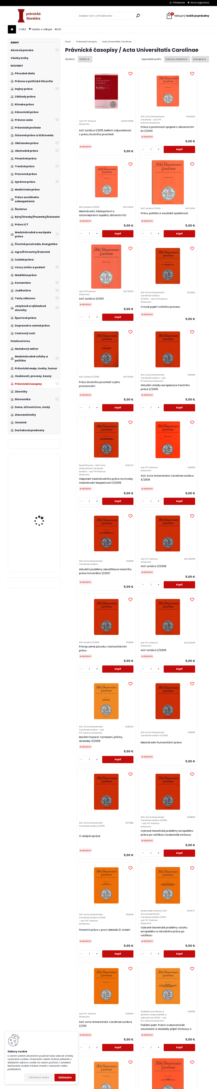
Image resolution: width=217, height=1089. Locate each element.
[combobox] (177, 59)
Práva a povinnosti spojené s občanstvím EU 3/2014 (119, 140)
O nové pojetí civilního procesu (119, 254)
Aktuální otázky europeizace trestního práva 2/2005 (191, 247)
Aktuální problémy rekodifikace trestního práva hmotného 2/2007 (155, 361)
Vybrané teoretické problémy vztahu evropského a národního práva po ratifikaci (189, 593)
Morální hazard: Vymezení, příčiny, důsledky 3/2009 (152, 472)
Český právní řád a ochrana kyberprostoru (153, 1038)
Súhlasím (65, 1077)
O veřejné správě (79, 591)
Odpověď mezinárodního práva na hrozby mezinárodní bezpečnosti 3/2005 (83, 361)
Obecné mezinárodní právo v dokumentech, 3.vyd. (42, 479)
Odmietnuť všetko (39, 1077)
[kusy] (110, 166)
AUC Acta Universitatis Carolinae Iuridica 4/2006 (116, 355)
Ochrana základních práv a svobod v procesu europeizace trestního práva (118, 1042)
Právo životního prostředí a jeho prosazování (151, 241)
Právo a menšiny (151, 715)
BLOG (58, 29)
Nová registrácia (200, 2)
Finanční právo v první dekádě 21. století (155, 590)
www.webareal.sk (122, 1085)
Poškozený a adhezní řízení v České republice (43, 556)
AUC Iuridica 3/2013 (81, 243)
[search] (138, 15)
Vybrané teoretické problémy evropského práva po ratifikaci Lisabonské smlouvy (118, 590)
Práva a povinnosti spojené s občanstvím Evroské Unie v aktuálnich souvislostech (155, 837)
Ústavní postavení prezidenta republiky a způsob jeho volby (83, 943)
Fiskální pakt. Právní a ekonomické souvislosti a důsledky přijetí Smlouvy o (119, 715)
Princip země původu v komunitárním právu (83, 466)
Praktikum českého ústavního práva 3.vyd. (42, 516)
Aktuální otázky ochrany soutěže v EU (118, 943)
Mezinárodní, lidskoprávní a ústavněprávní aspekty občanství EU (154, 134)
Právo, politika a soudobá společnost (190, 134)
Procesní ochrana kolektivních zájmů (81, 834)
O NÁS (22, 29)
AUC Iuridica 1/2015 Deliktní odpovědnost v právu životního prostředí (82, 140)
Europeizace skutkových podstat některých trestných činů (82, 1042)
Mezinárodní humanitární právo (189, 476)
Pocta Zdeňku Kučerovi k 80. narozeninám (113, 839)
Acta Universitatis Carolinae (116, 41)
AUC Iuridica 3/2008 (189, 355)
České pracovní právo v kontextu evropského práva (191, 1038)
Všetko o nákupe (40, 29)
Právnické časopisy (86, 41)
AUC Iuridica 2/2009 (117, 468)
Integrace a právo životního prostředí (189, 717)
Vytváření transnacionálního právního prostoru (153, 939)
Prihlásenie (179, 2)
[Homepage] (12, 29)
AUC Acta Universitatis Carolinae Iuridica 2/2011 (80, 706)
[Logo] (30, 16)
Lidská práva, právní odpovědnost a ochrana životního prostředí (190, 941)
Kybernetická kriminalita (185, 830)
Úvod (68, 41)
